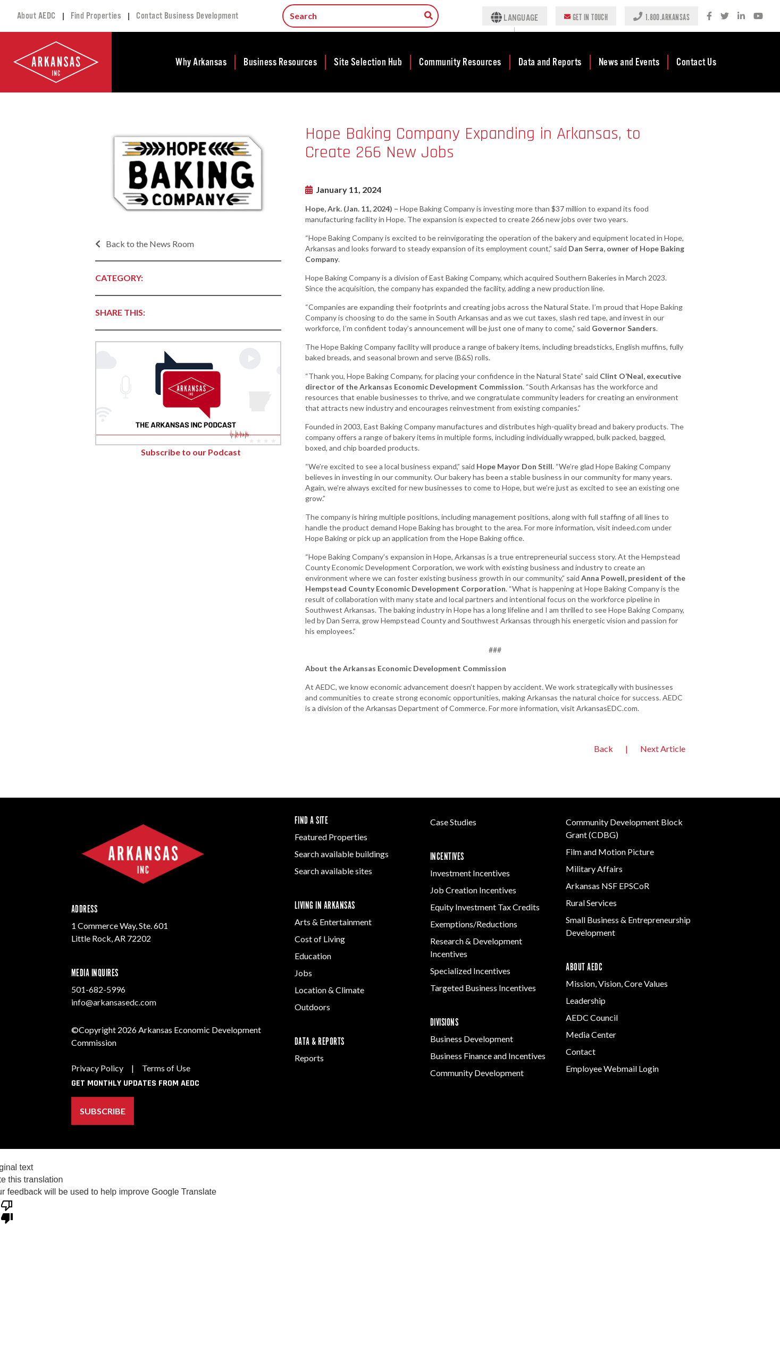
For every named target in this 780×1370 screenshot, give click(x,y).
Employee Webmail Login (612, 1068)
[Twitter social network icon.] (724, 16)
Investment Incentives (470, 873)
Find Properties (96, 16)
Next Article (662, 748)
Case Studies (453, 822)
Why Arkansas (201, 62)
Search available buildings (342, 854)
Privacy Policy (97, 1068)
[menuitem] (201, 62)
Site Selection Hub (368, 62)
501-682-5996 (98, 989)
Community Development (477, 1073)
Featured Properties (331, 837)
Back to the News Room (144, 244)
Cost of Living (320, 939)
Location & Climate (329, 990)
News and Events (629, 62)
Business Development (471, 1039)
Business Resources (280, 62)
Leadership (586, 1000)
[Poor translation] (7, 1211)
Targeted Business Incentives (483, 988)
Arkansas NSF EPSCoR (607, 886)
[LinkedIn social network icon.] (741, 16)
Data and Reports (550, 62)
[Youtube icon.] (758, 16)
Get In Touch (590, 16)
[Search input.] (360, 16)
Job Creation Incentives (473, 890)
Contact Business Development (187, 16)
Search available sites (333, 871)
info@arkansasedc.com (113, 1002)
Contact (581, 1051)
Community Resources (460, 62)
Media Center (591, 1034)
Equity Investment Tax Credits (485, 907)
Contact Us (696, 62)
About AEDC (36, 16)
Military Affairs (594, 869)
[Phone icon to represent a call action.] (638, 16)
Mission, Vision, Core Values (617, 983)
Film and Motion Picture (610, 852)
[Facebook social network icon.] (709, 16)
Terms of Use (166, 1068)
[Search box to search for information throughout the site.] (428, 15)
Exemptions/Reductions (473, 924)
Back (603, 748)
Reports (309, 1058)
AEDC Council (592, 1017)
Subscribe (102, 1111)
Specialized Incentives (470, 971)
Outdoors (312, 1007)
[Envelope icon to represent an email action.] (568, 16)
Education (313, 956)
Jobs (303, 973)
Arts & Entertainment (333, 922)
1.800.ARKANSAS (667, 16)
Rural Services (591, 903)
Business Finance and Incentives (488, 1056)
